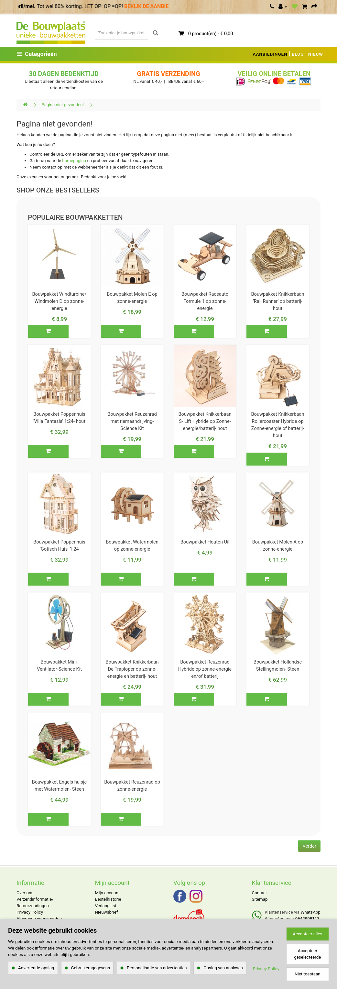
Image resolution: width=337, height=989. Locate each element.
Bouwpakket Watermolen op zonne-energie (132, 545)
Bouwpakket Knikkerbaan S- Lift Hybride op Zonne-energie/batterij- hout (204, 421)
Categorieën (37, 53)
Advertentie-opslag (36, 967)
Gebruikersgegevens (90, 967)
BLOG (298, 54)
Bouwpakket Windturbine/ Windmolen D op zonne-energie (59, 301)
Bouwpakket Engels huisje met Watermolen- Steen (59, 785)
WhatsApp (310, 912)
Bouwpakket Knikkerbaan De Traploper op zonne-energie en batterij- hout (131, 669)
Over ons (24, 892)
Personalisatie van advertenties (157, 967)
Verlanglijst (105, 905)
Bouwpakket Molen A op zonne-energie (277, 545)
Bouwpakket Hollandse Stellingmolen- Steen (278, 665)
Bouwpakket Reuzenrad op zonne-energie (132, 785)
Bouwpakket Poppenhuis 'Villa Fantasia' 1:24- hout (59, 417)
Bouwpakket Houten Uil (205, 542)
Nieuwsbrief (106, 912)
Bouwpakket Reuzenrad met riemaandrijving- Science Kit (132, 421)
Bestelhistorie (108, 899)
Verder (309, 846)
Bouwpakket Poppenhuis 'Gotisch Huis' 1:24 (59, 545)
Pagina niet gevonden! (62, 104)
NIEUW (315, 54)
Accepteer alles (307, 933)
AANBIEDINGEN (270, 54)
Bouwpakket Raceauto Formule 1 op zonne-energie (204, 301)
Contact (259, 892)
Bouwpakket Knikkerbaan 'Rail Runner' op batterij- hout (277, 301)
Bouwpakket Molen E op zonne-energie (132, 297)
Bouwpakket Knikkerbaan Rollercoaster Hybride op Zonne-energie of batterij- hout (277, 424)
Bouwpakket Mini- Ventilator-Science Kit (59, 665)
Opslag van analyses (223, 967)
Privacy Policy (29, 912)
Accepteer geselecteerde (307, 954)
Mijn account (107, 892)
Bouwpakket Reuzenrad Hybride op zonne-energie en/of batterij (205, 669)
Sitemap (260, 899)
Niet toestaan (307, 974)
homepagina (74, 160)
